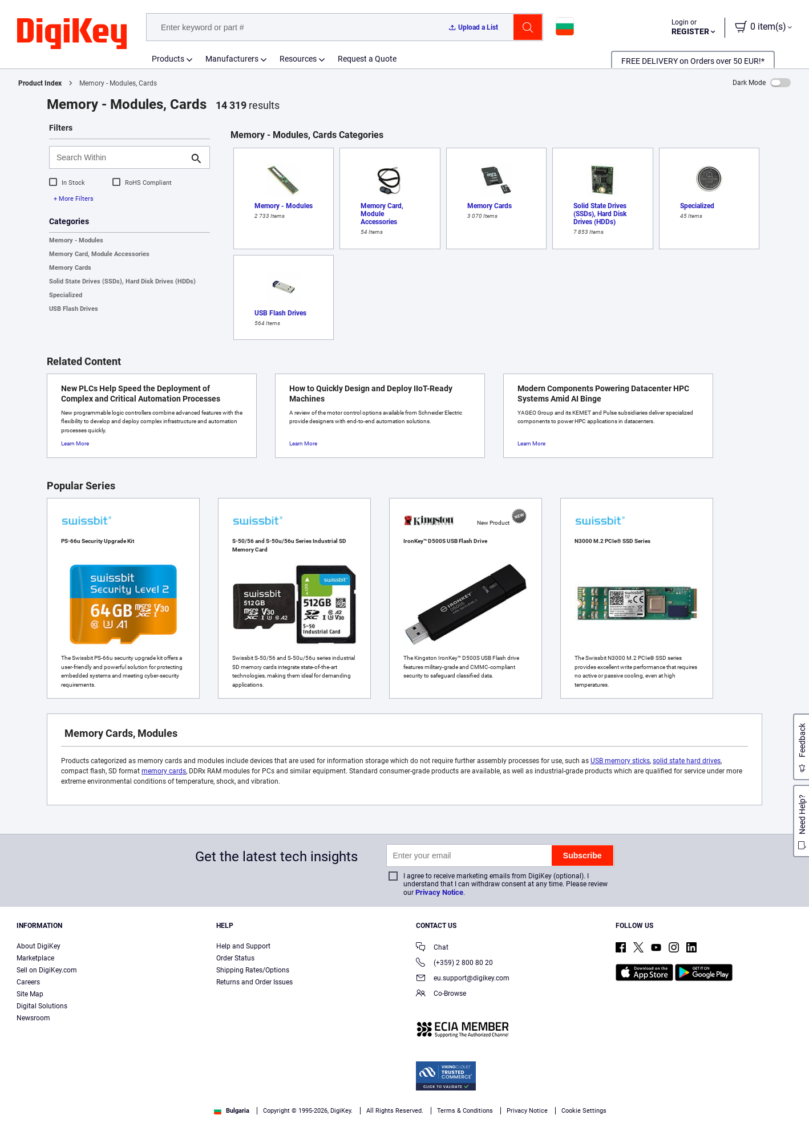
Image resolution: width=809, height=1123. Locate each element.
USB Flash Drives (73, 309)
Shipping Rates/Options (252, 970)
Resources (298, 58)
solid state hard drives (687, 761)
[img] (72, 34)
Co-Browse (441, 994)
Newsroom (33, 1018)
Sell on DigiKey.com (47, 970)
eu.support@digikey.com (462, 979)
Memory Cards (70, 268)
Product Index (40, 83)
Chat (432, 948)
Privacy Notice (439, 892)
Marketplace (35, 958)
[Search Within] (120, 157)
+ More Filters (74, 198)
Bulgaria (231, 1110)
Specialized (65, 295)
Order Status (235, 958)
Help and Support (243, 946)
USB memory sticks (620, 761)
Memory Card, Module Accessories (99, 254)
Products (168, 58)
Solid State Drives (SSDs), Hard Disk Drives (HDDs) (122, 281)
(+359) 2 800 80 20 (454, 963)
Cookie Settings (583, 1110)
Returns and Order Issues (254, 982)
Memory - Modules (76, 240)
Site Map (30, 994)
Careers (28, 982)
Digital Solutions (42, 1006)
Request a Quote (367, 58)
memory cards (163, 771)
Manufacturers (231, 58)
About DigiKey (38, 946)
